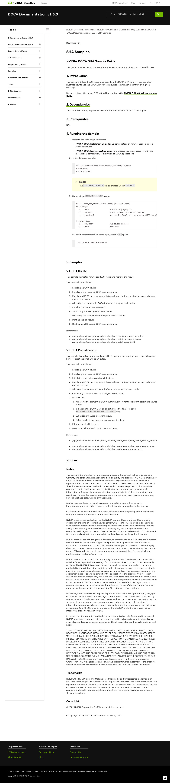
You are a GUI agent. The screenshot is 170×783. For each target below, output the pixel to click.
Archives (12, 104)
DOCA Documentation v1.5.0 (81, 32)
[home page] (15, 3)
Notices (71, 460)
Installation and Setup (17, 51)
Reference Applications (18, 78)
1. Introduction (77, 76)
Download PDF (73, 43)
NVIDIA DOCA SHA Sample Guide (90, 61)
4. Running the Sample (82, 134)
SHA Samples (104, 32)
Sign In (157, 3)
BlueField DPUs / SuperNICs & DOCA (136, 29)
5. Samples (74, 262)
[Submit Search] (159, 14)
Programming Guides (17, 64)
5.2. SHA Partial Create (81, 350)
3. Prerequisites (77, 119)
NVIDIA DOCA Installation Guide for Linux (96, 143)
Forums (142, 3)
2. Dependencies (78, 104)
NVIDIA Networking (106, 29)
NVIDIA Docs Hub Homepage (80, 29)
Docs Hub (29, 2)
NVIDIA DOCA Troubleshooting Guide (94, 151)
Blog (133, 3)
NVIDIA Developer (119, 3)
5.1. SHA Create (76, 271)
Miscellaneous (14, 97)
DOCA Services (14, 91)
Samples (12, 71)
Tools (10, 84)
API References (14, 58)
